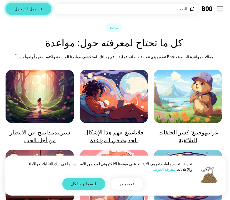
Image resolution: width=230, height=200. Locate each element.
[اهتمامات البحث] (127, 9)
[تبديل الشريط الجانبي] (220, 9)
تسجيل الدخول (28, 9)
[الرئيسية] (207, 8)
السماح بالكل (84, 184)
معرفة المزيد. (164, 169)
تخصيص (127, 184)
